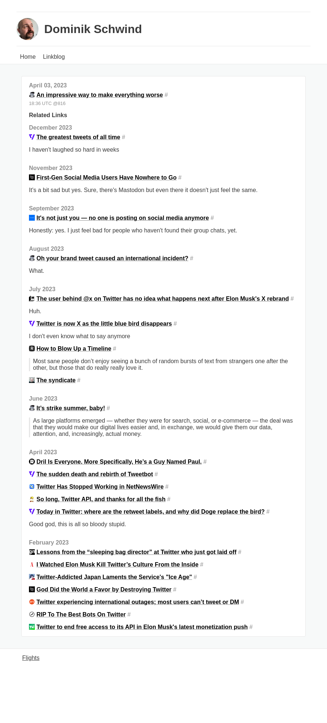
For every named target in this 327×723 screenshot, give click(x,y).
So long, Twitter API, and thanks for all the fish (100, 499)
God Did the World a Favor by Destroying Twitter (103, 589)
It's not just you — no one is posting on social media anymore (122, 218)
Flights (31, 658)
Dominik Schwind (93, 29)
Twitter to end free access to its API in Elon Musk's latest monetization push (141, 627)
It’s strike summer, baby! (70, 408)
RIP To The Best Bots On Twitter (81, 614)
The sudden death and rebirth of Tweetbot (94, 474)
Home (28, 57)
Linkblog (54, 57)
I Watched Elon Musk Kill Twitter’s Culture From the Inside (117, 564)
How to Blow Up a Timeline (73, 349)
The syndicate (56, 380)
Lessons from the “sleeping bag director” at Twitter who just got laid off (136, 552)
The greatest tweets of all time (78, 137)
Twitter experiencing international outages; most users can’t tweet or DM (137, 602)
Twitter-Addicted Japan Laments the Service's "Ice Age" (114, 577)
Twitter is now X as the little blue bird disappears (104, 324)
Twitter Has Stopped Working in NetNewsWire (100, 487)
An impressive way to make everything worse (99, 95)
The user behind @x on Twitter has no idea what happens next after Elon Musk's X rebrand (162, 299)
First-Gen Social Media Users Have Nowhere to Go (106, 177)
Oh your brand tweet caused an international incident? (112, 258)
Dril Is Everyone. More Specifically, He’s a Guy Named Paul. (119, 462)
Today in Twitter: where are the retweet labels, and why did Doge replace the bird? (150, 512)
